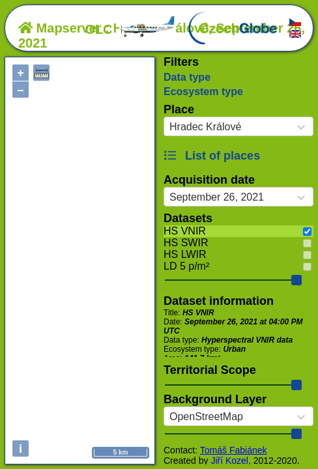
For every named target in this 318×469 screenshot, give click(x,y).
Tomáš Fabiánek (233, 450)
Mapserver (60, 28)
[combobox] (169, 127)
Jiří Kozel (229, 460)
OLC (130, 29)
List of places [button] (212, 155)
